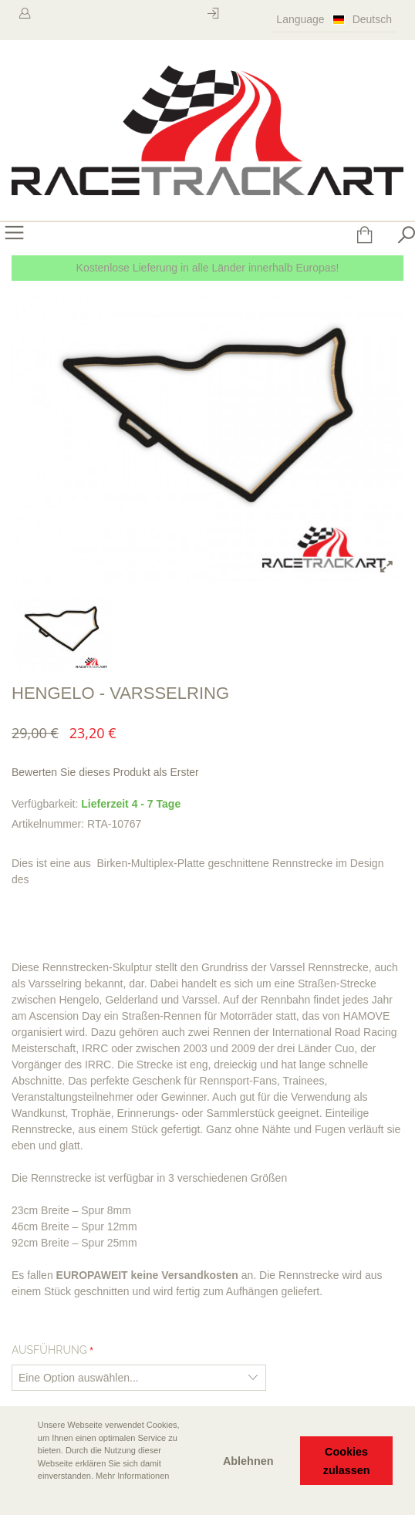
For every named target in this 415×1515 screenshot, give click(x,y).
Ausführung (49, 1350)
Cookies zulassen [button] (346, 1461)
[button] (23, 1497)
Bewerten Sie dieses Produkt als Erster (105, 772)
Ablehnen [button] (248, 1461)
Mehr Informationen (132, 1475)
